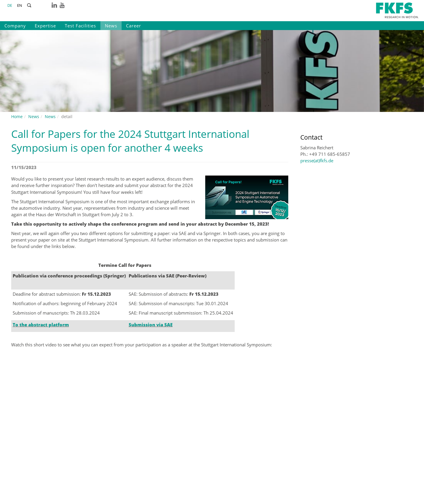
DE (9, 5)
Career (133, 26)
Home (17, 116)
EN (19, 5)
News (111, 26)
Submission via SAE (151, 325)
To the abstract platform (41, 325)
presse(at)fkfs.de (316, 160)
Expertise (45, 26)
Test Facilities (80, 26)
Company (15, 26)
